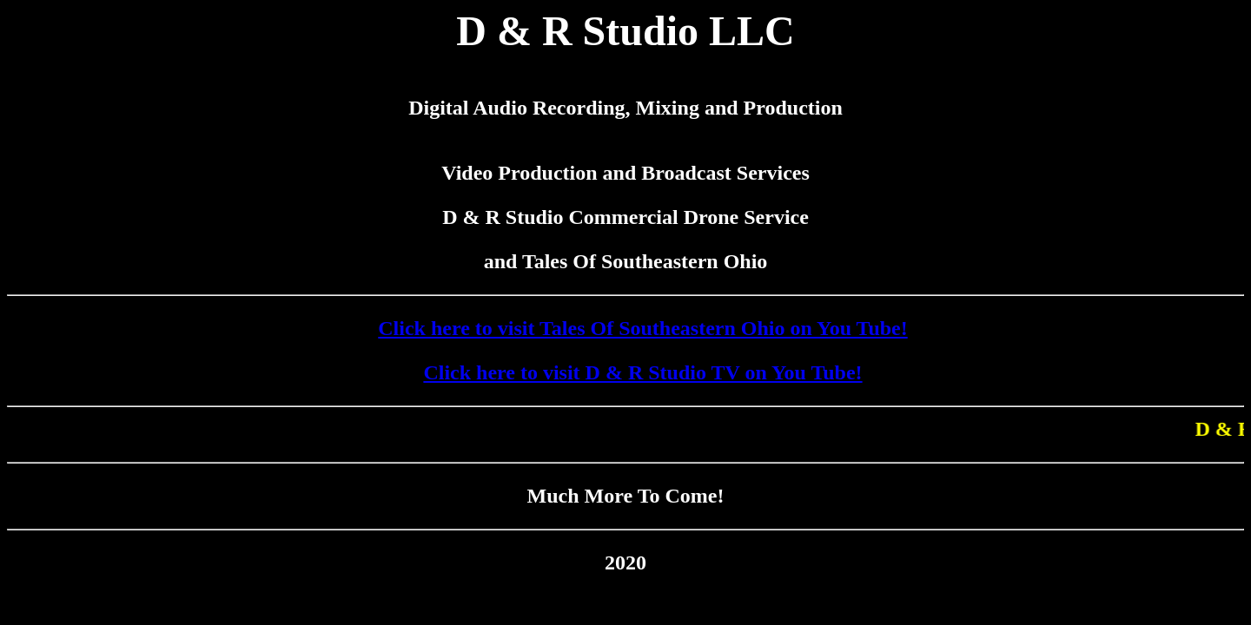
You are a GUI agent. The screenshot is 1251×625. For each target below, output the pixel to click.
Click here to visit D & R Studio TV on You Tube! (642, 372)
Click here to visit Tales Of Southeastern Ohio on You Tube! (642, 328)
